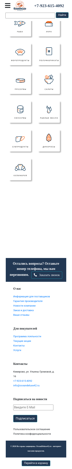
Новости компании (24, 305)
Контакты (19, 345)
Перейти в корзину (36, 463)
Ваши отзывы (21, 314)
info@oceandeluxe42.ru (26, 385)
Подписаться (25, 418)
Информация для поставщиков (31, 296)
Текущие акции (22, 341)
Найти (62, 14)
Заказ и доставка (23, 310)
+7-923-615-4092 (22, 380)
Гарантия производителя (27, 301)
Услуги (17, 350)
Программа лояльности (27, 336)
